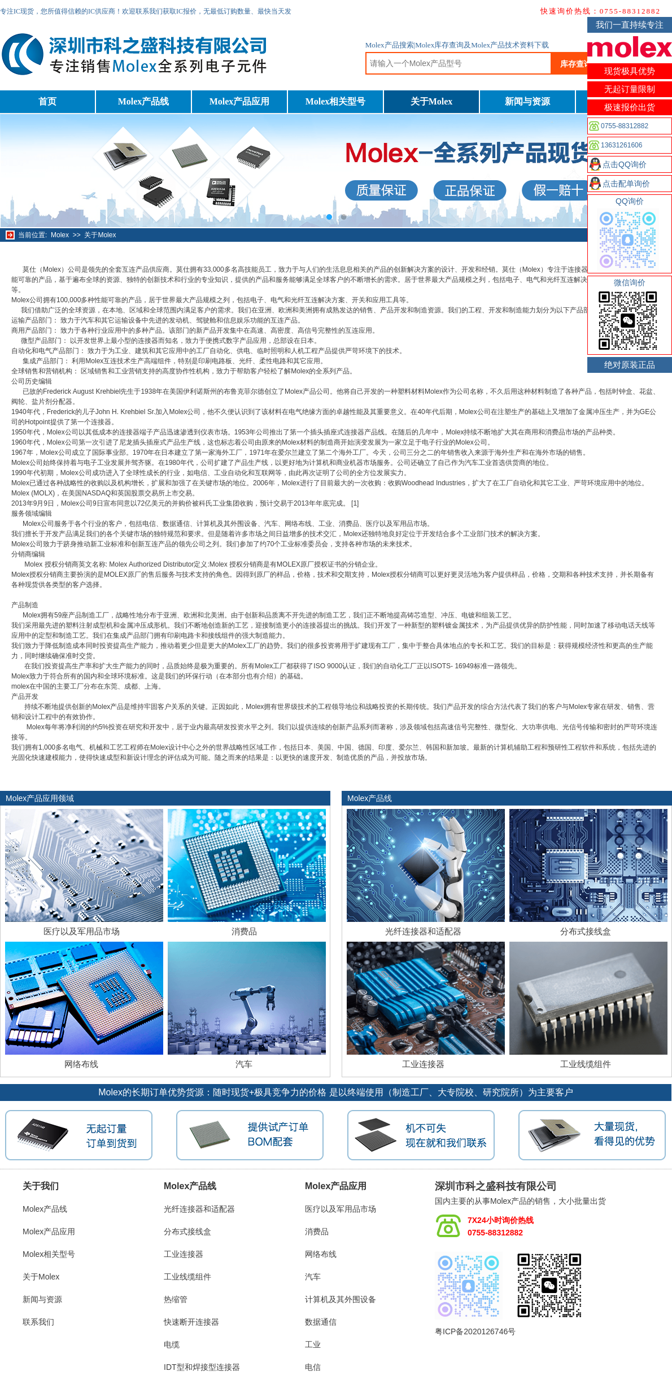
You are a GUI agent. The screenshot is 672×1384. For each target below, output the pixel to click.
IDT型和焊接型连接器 (202, 1367)
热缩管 (175, 1299)
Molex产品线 (143, 101)
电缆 (172, 1344)
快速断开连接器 (191, 1321)
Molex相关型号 (336, 101)
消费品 (244, 931)
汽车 (243, 1064)
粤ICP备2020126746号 (475, 1331)
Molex (60, 235)
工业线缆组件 (585, 1064)
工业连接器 (423, 1064)
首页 (47, 101)
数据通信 (321, 1321)
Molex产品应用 (240, 101)
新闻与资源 (527, 101)
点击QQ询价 (625, 164)
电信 (313, 1367)
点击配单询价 (626, 183)
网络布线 (81, 1064)
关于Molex (432, 101)
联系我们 (38, 1321)
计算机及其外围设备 (340, 1299)
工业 (313, 1344)
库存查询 (576, 63)
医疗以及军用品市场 (81, 931)
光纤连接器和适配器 (423, 931)
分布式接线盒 (585, 931)
